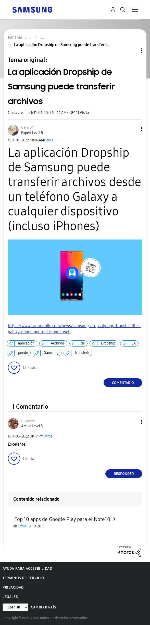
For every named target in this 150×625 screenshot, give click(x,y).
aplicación (26, 343)
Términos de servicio (23, 578)
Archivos (58, 343)
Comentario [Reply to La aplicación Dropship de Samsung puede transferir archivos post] (123, 383)
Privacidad (13, 587)
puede (23, 353)
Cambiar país (43, 607)
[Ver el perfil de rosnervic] (28, 421)
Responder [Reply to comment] (124, 474)
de (83, 343)
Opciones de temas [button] (133, 51)
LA (134, 343)
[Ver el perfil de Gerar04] (27, 127)
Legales (10, 597)
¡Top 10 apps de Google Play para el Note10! (62, 519)
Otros (48, 140)
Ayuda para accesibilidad (27, 568)
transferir (82, 353)
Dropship (108, 343)
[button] (133, 129)
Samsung (51, 353)
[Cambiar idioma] (15, 607)
